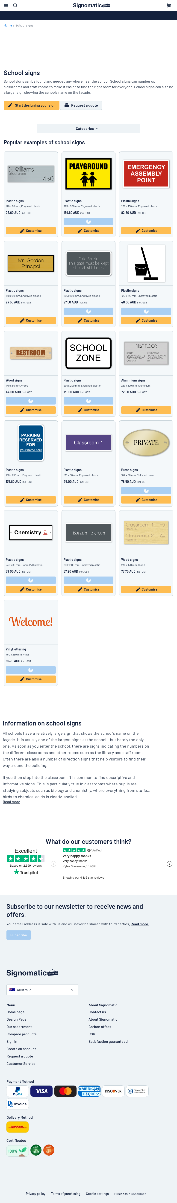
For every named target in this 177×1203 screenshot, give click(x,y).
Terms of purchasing (65, 1191)
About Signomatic (102, 1016)
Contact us (97, 1009)
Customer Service (20, 1060)
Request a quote (83, 105)
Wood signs (14, 377)
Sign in (11, 1038)
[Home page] (88, 970)
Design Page (16, 1016)
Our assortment (19, 1023)
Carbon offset (99, 1023)
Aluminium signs (133, 377)
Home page (15, 1009)
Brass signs (129, 467)
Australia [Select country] (20, 987)
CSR (91, 1031)
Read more (11, 798)
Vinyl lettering (16, 646)
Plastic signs (15, 198)
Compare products (21, 1031)
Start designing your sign (32, 105)
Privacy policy (35, 1191)
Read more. (140, 921)
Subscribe (18, 932)
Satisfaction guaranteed (108, 1038)
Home (8, 25)
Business (121, 1191)
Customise (31, 228)
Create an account (21, 1045)
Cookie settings (97, 1191)
